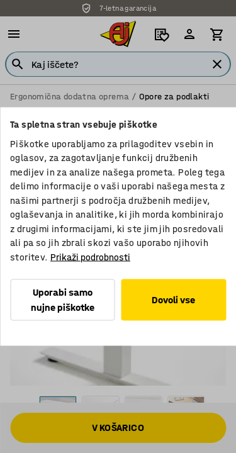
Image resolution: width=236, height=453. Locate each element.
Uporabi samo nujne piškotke (62, 299)
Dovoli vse (173, 300)
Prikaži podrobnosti (90, 256)
